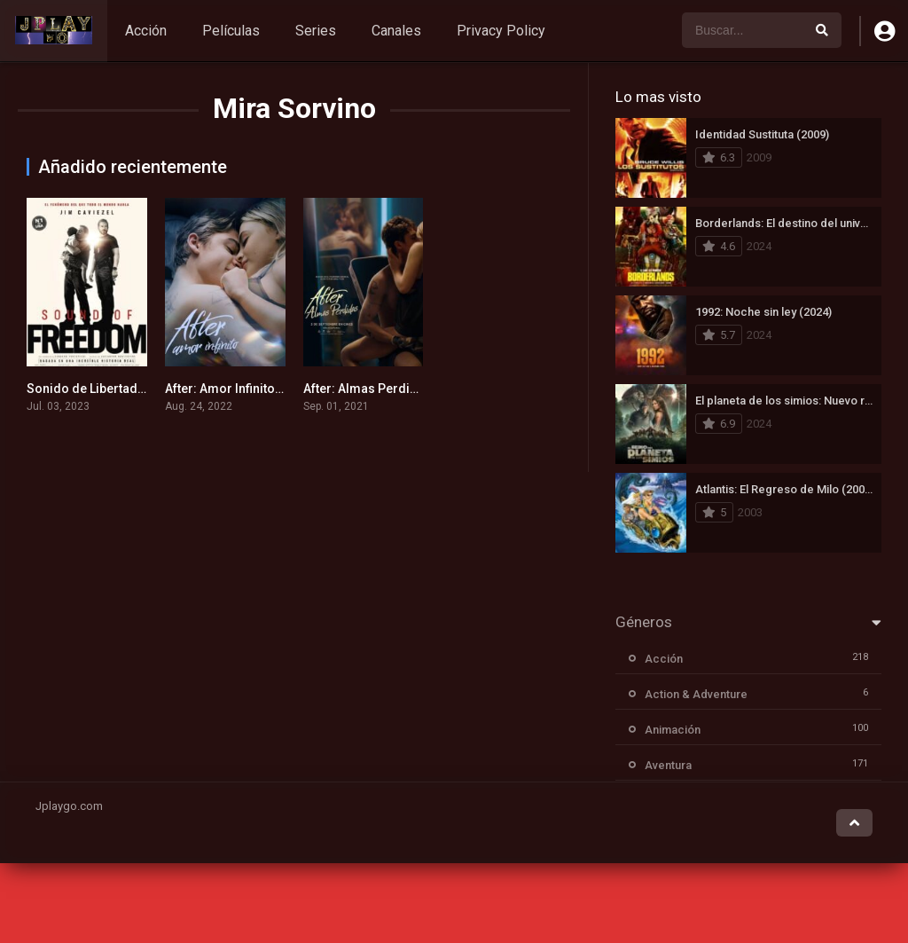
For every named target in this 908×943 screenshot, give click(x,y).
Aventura (668, 765)
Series (315, 30)
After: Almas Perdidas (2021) (387, 388)
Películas (231, 30)
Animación (673, 729)
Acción (146, 30)
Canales (396, 30)
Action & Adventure (696, 694)
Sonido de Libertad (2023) (102, 388)
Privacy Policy (501, 30)
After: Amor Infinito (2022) (240, 388)
